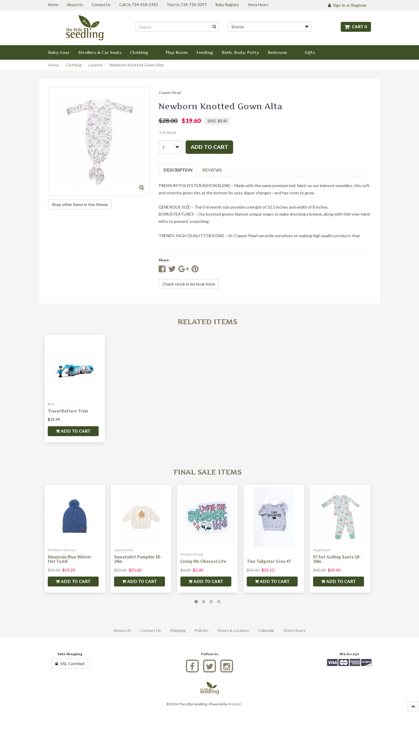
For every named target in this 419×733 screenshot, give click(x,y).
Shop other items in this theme (80, 204)
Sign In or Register (347, 5)
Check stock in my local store (188, 283)
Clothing (73, 64)
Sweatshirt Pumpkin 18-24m (137, 559)
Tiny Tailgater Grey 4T (269, 561)
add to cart (209, 147)
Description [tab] (177, 170)
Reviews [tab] (212, 170)
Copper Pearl (170, 92)
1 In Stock (167, 132)
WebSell (234, 704)
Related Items (207, 322)
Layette (95, 64)
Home (53, 64)
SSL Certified (69, 663)
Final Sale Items (207, 472)
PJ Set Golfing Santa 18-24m (337, 559)
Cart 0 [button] (356, 26)
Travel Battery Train (68, 410)
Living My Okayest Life (203, 561)
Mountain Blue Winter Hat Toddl (69, 559)
